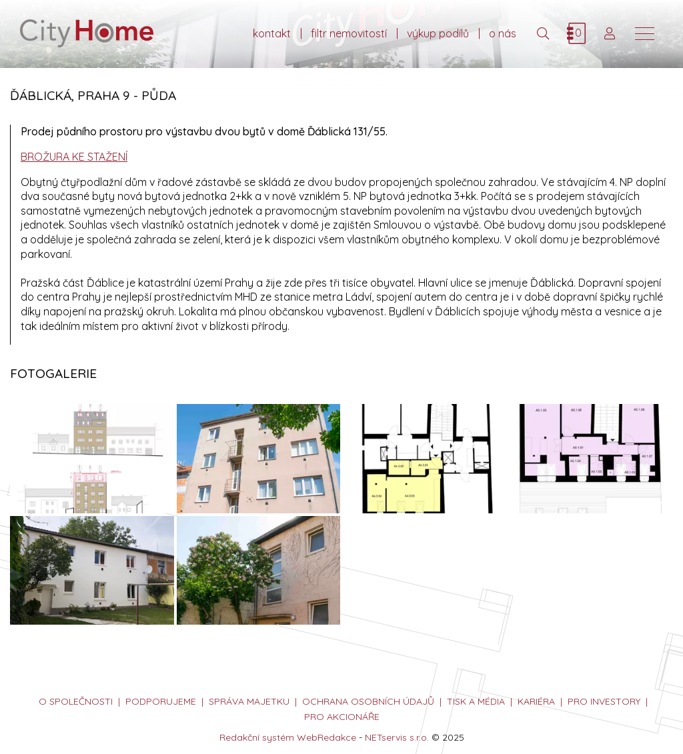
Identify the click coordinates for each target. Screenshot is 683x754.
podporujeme (160, 701)
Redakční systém (256, 737)
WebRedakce (326, 737)
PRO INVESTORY (604, 701)
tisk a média (476, 701)
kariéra (536, 701)
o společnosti (76, 701)
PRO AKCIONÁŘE (342, 717)
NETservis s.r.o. (397, 737)
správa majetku (249, 701)
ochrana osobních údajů (368, 701)
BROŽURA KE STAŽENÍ (74, 156)
